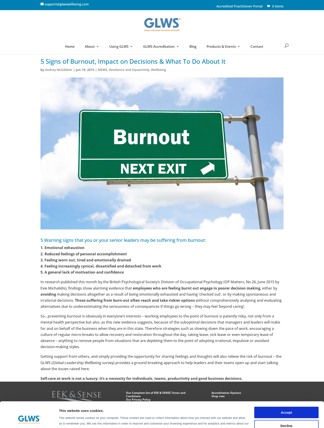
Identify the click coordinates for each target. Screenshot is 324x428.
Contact (257, 47)
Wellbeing (158, 70)
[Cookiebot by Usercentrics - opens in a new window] (29, 419)
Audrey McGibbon (58, 70)
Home (70, 47)
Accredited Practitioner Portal (240, 6)
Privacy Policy (196, 406)
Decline (286, 403)
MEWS (102, 70)
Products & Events (221, 47)
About (90, 47)
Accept (286, 390)
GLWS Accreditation (159, 47)
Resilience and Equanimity (129, 70)
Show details (69, 419)
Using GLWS (119, 47)
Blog (193, 47)
